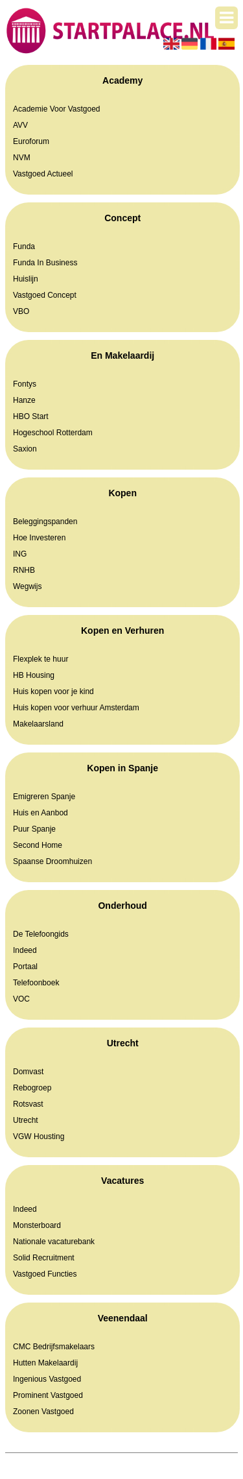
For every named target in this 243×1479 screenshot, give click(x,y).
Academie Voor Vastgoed (56, 109)
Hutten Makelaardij (45, 1362)
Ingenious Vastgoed (47, 1379)
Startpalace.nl (96, 1459)
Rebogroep (32, 1087)
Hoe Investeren (39, 537)
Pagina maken (152, 1459)
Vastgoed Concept (44, 295)
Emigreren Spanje (44, 796)
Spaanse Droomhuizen (52, 861)
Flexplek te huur (40, 659)
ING (20, 554)
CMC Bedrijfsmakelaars (54, 1346)
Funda (24, 246)
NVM (21, 157)
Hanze (24, 400)
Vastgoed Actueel (43, 173)
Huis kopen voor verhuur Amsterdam (76, 707)
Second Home (37, 845)
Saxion (25, 448)
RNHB (24, 570)
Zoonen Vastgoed (43, 1411)
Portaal (25, 966)
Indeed (25, 950)
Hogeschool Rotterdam (53, 432)
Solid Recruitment (44, 1257)
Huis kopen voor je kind (53, 691)
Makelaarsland (38, 723)
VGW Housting (38, 1136)
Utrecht (25, 1120)
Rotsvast (28, 1104)
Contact (146, 1472)
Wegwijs (27, 586)
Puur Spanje (34, 829)
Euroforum (31, 141)
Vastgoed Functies (45, 1274)
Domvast (28, 1071)
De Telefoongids (41, 934)
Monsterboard (37, 1225)
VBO (21, 311)
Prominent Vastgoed (48, 1395)
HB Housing (33, 675)
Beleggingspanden (45, 521)
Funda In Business (45, 262)
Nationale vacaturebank (54, 1241)
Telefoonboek (36, 982)
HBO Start (31, 416)
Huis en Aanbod (40, 812)
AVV (20, 125)
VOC (21, 999)
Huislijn (25, 278)
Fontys (24, 384)
